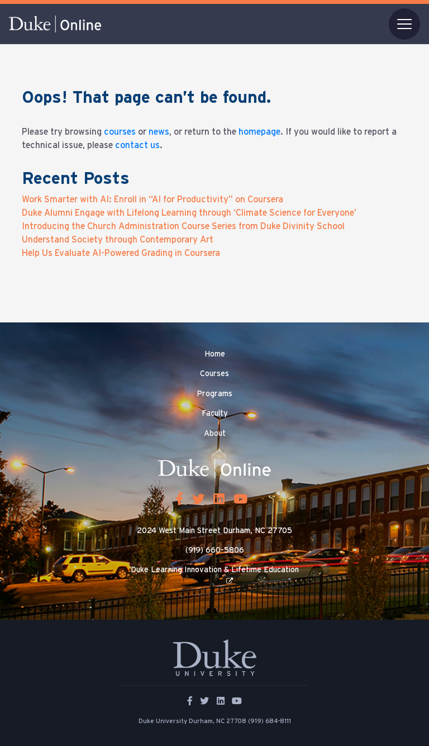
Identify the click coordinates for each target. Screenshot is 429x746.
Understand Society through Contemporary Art (117, 239)
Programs (214, 394)
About (215, 434)
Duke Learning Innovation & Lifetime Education (215, 570)
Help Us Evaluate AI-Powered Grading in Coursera (121, 253)
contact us (137, 145)
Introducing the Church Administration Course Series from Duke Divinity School (183, 226)
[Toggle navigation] (404, 24)
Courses (214, 374)
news (159, 131)
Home (214, 354)
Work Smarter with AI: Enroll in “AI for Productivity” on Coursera (152, 199)
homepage (259, 131)
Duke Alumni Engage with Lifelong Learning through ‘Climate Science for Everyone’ (189, 212)
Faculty (215, 413)
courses (120, 131)
